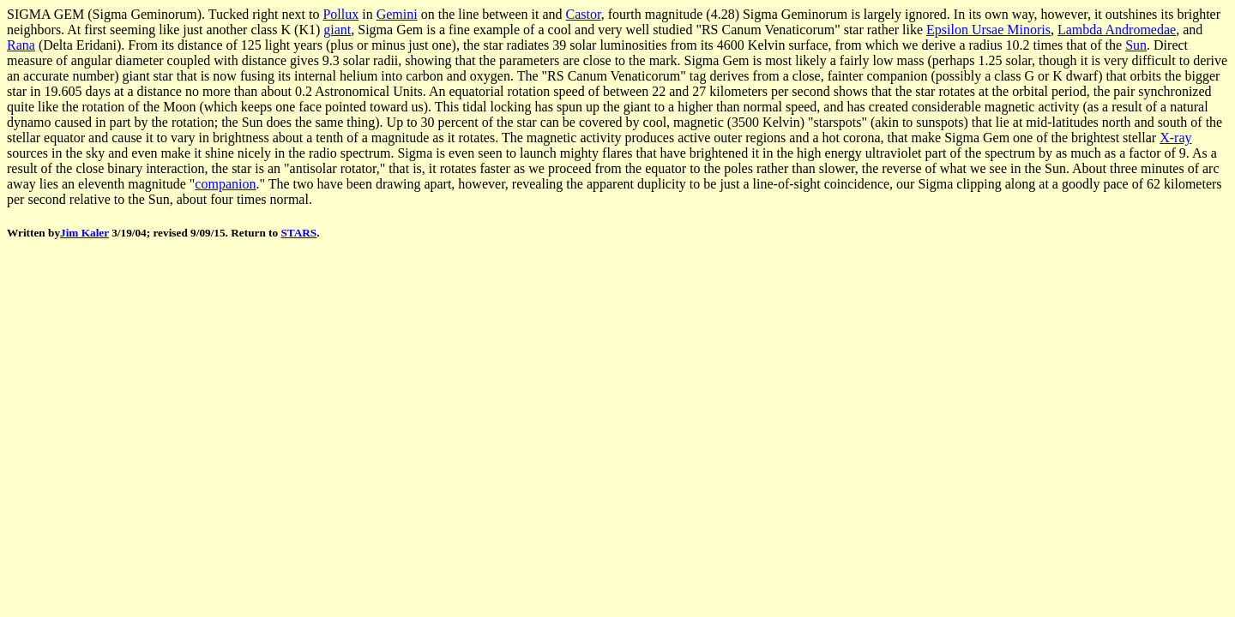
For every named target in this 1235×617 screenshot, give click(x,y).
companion (225, 184)
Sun (1136, 45)
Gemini (397, 14)
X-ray (1175, 137)
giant (337, 29)
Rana (21, 45)
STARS (298, 232)
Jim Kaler (84, 232)
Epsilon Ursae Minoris (988, 29)
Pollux (340, 14)
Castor (583, 14)
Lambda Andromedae (1116, 29)
